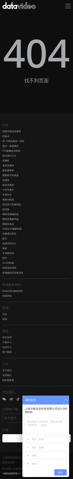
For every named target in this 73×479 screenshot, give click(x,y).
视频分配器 (8, 199)
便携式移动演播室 (11, 131)
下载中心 (7, 342)
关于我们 (7, 370)
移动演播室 (8, 185)
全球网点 (7, 375)
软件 (4, 258)
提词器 (5, 209)
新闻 (4, 319)
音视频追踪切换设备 (12, 272)
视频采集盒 (8, 224)
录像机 (5, 160)
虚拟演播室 (8, 165)
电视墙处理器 (9, 267)
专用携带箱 (8, 253)
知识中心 (7, 347)
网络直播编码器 (10, 214)
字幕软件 (7, 194)
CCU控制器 (8, 263)
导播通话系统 (9, 233)
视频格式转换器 (10, 175)
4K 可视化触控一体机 (13, 141)
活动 (4, 314)
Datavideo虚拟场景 (12, 291)
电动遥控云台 (9, 155)
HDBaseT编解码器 (12, 228)
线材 (4, 248)
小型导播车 (8, 189)
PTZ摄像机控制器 (11, 150)
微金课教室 (8, 170)
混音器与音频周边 (11, 204)
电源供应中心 (9, 243)
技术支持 (7, 337)
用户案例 (7, 352)
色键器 (5, 180)
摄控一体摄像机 (10, 146)
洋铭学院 (7, 295)
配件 (4, 238)
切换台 (5, 136)
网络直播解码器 (10, 219)
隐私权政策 (8, 380)
